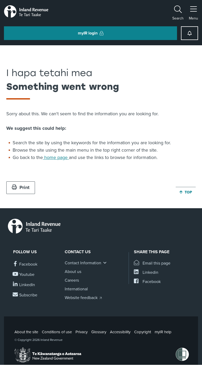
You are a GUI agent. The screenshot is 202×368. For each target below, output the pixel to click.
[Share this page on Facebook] (147, 282)
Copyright (142, 332)
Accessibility (120, 332)
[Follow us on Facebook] (25, 264)
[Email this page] (152, 263)
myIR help (163, 332)
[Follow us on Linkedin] (24, 285)
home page (56, 157)
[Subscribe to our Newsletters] (25, 295)
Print (20, 187)
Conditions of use (57, 332)
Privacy (81, 332)
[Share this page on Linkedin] (146, 272)
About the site (26, 332)
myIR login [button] (90, 33)
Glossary (98, 332)
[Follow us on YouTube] (23, 274)
